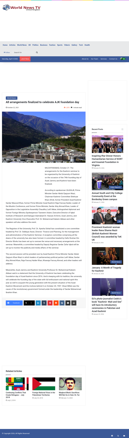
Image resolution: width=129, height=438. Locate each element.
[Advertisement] (87, 20)
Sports (59, 45)
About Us (85, 59)
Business (43, 45)
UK (29, 45)
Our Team (94, 59)
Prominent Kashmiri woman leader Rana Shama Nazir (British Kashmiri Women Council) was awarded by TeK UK (107, 233)
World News (22, 45)
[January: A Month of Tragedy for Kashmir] (107, 256)
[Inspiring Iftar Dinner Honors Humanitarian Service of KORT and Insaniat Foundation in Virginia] (107, 144)
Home (5, 45)
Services (104, 59)
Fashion (52, 45)
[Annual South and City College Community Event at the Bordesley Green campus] (107, 181)
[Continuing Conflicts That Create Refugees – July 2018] (17, 383)
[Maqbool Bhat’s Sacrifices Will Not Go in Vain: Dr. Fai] (70, 383)
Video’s (67, 45)
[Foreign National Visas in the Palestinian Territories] (43, 383)
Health (87, 45)
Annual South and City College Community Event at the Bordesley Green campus (107, 196)
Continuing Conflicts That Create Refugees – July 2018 (16, 395)
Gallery (74, 45)
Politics (35, 45)
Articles (12, 45)
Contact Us (113, 59)
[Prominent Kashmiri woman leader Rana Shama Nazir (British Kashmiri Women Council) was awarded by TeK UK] (107, 215)
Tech (81, 45)
